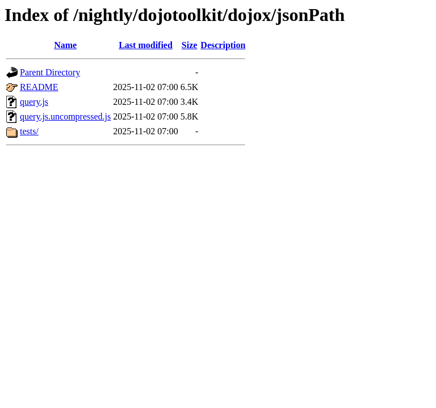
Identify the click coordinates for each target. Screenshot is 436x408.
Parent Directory (50, 72)
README (39, 87)
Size (190, 45)
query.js (34, 102)
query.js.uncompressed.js (65, 116)
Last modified (146, 45)
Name (65, 45)
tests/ (29, 131)
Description (222, 45)
